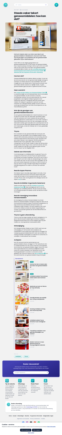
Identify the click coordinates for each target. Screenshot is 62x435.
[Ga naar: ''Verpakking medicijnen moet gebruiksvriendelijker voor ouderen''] (31, 333)
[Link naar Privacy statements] (35, 418)
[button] (45, 4)
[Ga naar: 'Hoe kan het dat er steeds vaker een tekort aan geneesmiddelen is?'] (31, 265)
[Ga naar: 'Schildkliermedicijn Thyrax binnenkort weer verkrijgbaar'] (31, 322)
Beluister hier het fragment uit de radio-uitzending (28, 72)
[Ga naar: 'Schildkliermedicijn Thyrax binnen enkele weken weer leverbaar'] (31, 277)
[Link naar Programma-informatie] (36, 416)
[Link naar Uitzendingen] (20, 416)
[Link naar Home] (10, 416)
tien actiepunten (39, 253)
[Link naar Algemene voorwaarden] (23, 418)
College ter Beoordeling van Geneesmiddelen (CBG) (30, 92)
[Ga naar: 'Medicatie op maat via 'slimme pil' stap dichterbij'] (31, 288)
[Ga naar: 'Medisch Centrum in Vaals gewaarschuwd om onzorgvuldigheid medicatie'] (31, 344)
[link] (18, 356)
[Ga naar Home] (6, 5)
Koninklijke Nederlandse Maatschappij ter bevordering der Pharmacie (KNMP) (30, 69)
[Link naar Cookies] (43, 418)
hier (20, 179)
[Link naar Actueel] (14, 416)
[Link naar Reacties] (27, 416)
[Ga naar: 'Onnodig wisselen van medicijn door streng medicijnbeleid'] (31, 299)
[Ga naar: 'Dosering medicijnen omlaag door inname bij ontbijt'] (31, 311)
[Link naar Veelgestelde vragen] (48, 416)
